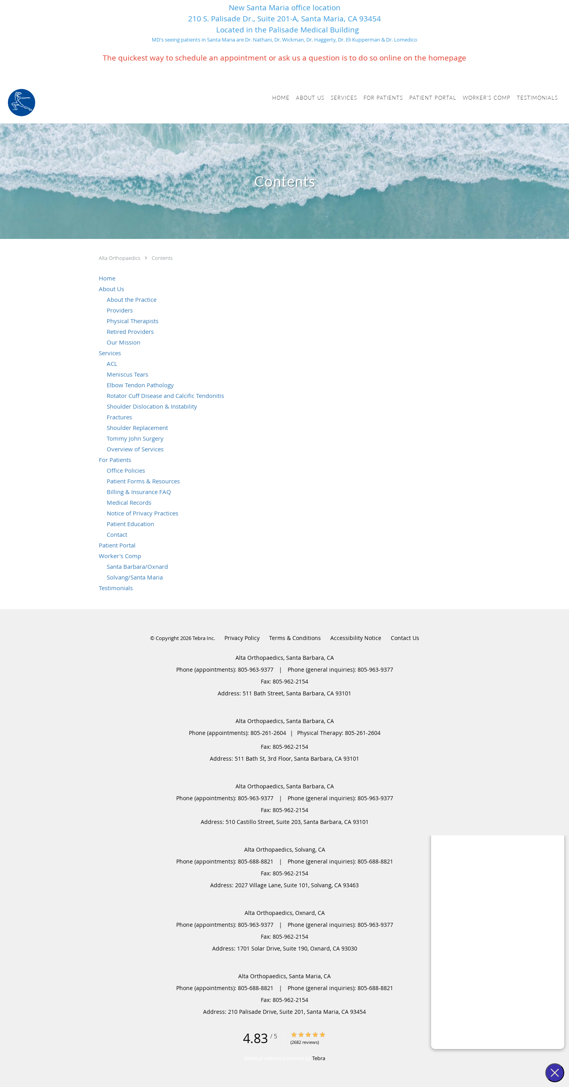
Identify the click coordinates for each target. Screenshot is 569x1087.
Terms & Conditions (295, 638)
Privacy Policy (242, 638)
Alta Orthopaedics (120, 257)
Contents (162, 257)
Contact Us (405, 638)
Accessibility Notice (355, 638)
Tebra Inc (203, 638)
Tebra (318, 1058)
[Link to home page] (21, 102)
